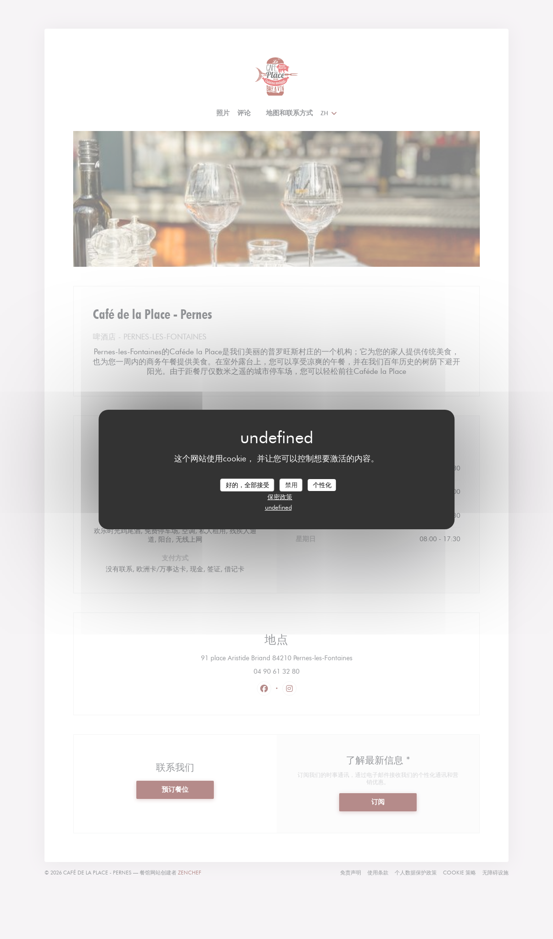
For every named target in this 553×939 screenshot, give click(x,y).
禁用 (291, 484)
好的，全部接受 (247, 484)
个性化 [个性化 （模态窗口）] (322, 484)
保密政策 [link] (279, 497)
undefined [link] (278, 507)
